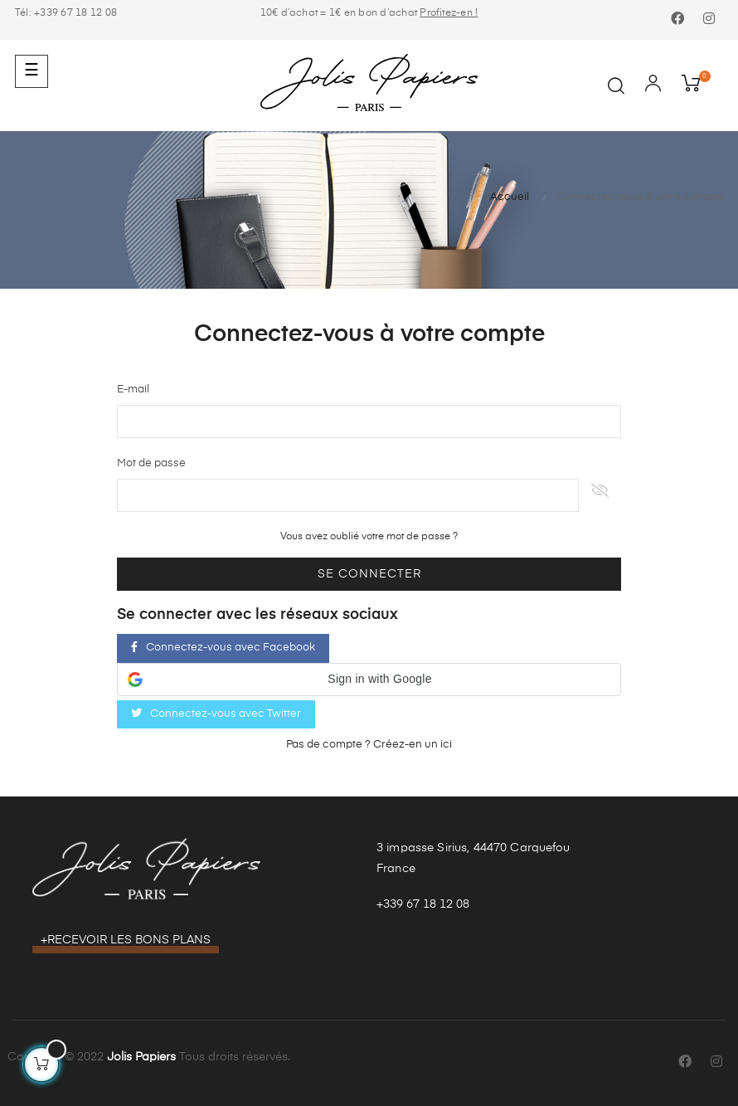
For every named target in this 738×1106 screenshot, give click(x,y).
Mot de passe (151, 463)
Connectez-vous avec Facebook (223, 647)
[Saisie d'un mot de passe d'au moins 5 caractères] (348, 495)
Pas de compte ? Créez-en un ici (369, 744)
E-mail (133, 389)
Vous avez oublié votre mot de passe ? (369, 537)
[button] (369, 679)
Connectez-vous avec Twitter (216, 713)
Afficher (600, 495)
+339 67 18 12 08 (422, 904)
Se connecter (369, 574)
